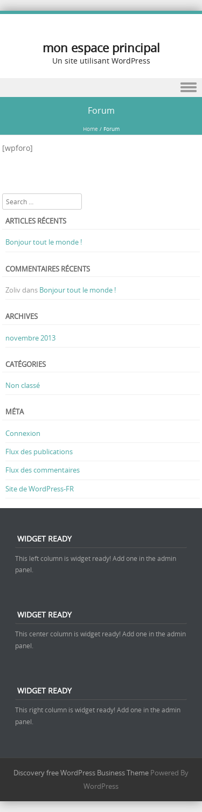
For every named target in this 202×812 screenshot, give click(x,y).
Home (90, 129)
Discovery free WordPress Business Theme (81, 773)
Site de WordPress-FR (39, 489)
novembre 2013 (30, 338)
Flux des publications (39, 451)
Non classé (22, 385)
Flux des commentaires (42, 470)
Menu (101, 87)
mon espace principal (101, 47)
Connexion (22, 433)
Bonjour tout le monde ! (43, 242)
